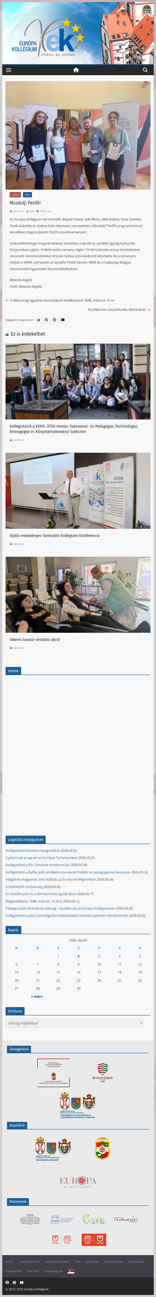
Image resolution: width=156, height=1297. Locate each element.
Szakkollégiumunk (29, 1261)
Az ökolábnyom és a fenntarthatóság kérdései (41, 894)
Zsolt (32, 211)
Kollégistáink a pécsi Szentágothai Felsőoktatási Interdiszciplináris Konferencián (67, 915)
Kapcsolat (33, 1271)
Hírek (27, 194)
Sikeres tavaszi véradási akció (35, 639)
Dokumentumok (113, 1261)
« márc (37, 996)
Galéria (15, 194)
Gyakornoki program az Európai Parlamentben (42, 857)
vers (49, 211)
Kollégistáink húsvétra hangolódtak (33, 850)
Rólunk (10, 1261)
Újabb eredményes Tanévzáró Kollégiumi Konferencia (54, 535)
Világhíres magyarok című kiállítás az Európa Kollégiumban (51, 879)
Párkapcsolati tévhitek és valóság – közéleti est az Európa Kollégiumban (60, 908)
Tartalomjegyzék (53, 1271)
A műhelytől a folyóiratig (24, 886)
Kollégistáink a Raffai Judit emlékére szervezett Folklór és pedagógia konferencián (68, 872)
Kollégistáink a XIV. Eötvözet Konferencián (38, 865)
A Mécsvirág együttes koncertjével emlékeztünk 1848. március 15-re (60, 300)
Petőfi (43, 211)
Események (92, 1261)
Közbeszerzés (136, 1261)
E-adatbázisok (14, 1271)
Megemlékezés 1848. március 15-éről (34, 901)
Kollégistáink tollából (57, 1261)
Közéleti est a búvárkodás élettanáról (119, 309)
